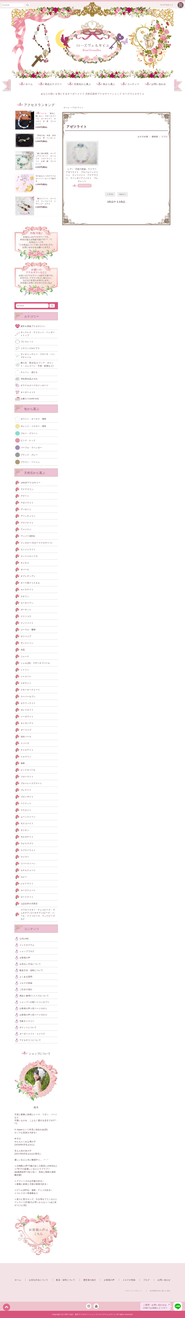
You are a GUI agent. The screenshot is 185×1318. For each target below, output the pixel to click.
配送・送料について (65, 1280)
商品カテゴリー (50, 84)
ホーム (26, 84)
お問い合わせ (155, 84)
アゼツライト (77, 108)
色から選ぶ (106, 84)
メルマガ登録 (129, 1280)
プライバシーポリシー (133, 1291)
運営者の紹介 (89, 1280)
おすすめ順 (143, 136)
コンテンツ (130, 84)
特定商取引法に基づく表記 (160, 1291)
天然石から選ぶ (79, 84)
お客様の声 (109, 1280)
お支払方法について (38, 1280)
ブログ (146, 1280)
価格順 (155, 136)
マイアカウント (166, 5)
